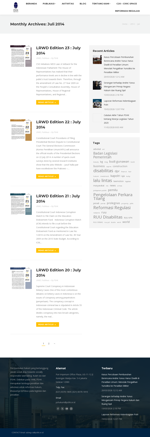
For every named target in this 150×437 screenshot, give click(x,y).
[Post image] (97, 59)
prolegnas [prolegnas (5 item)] (113, 203)
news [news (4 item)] (113, 185)
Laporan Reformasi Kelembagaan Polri (120, 102)
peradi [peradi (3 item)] (96, 203)
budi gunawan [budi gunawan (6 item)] (119, 161)
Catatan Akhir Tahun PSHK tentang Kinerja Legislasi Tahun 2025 (119, 119)
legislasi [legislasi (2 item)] (128, 181)
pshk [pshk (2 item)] (131, 203)
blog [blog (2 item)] (106, 162)
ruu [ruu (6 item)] (103, 212)
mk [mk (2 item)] (107, 186)
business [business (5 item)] (99, 166)
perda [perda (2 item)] (103, 203)
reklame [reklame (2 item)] (96, 213)
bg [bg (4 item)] (101, 161)
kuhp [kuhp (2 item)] (128, 176)
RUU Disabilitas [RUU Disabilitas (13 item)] (107, 217)
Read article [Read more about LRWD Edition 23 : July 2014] (47, 102)
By (54, 58)
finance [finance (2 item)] (124, 172)
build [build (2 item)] (133, 162)
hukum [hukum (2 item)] (96, 176)
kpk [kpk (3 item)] (123, 176)
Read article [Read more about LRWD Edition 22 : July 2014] (47, 176)
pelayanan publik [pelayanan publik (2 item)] (99, 190)
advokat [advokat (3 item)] (97, 149)
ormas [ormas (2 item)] (119, 186)
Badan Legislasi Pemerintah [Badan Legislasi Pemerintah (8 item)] (105, 155)
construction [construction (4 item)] (120, 166)
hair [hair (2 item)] (129, 172)
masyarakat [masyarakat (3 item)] (98, 185)
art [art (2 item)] (103, 149)
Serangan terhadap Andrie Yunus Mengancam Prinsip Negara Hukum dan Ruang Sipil (119, 86)
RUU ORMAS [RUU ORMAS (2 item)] (98, 222)
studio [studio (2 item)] (113, 222)
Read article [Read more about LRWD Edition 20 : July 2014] (47, 324)
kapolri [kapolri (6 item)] (115, 176)
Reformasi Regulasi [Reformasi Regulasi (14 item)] (112, 207)
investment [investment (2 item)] (104, 176)
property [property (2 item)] (124, 203)
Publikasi (45, 58)
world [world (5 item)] (126, 222)
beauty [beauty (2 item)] (96, 162)
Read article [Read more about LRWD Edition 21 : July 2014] (47, 250)
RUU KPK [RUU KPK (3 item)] (128, 217)
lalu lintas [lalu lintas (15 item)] (102, 180)
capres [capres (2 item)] (108, 166)
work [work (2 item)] (119, 222)
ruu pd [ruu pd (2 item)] (107, 222)
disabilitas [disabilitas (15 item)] (103, 170)
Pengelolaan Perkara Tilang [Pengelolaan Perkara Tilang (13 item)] (112, 196)
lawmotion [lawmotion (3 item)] (119, 181)
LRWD (38, 58)
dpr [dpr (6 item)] (117, 171)
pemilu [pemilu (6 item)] (113, 190)
